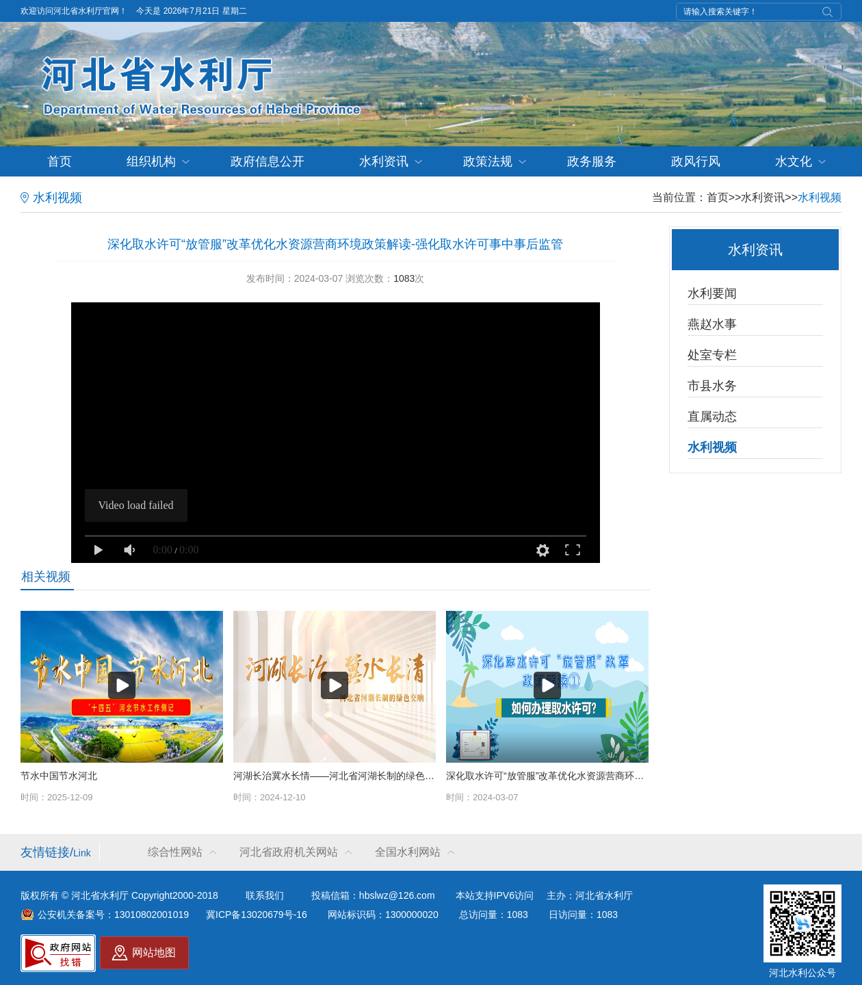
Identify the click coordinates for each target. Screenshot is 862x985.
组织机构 (151, 161)
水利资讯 (383, 161)
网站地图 (154, 952)
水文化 (793, 161)
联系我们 (265, 895)
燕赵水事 (712, 324)
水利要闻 (712, 293)
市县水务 (712, 386)
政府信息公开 (267, 161)
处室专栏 (712, 355)
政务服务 (591, 161)
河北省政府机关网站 (288, 852)
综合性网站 (175, 852)
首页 (59, 161)
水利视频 (819, 197)
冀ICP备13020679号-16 (256, 914)
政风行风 (695, 161)
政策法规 (487, 161)
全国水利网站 (408, 852)
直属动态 (712, 416)
